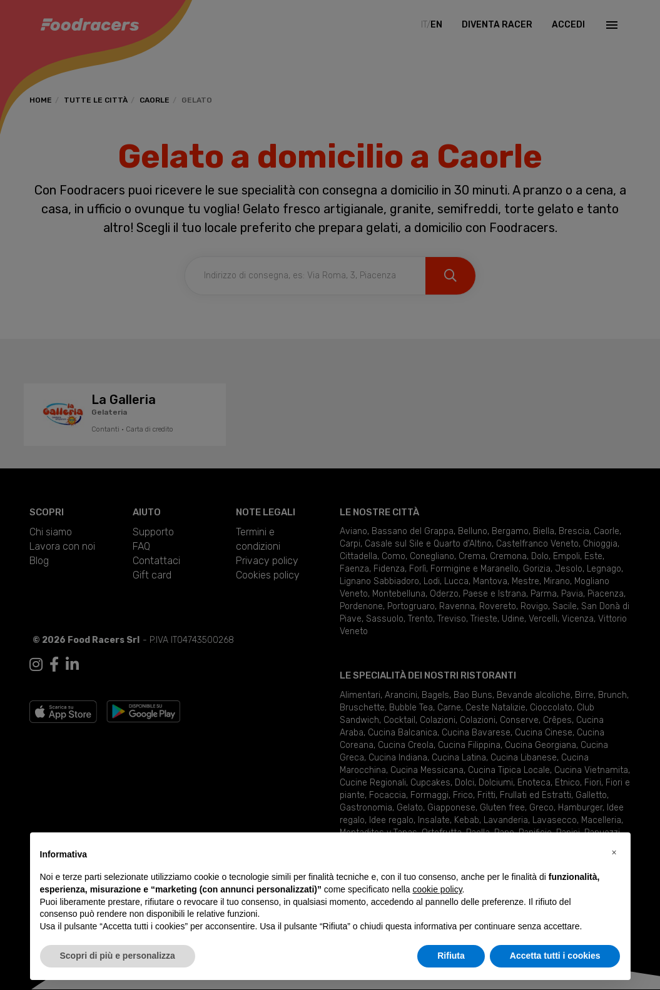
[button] (614, 852)
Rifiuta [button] (451, 956)
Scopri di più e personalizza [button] (117, 956)
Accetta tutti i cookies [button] (555, 956)
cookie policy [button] (437, 889)
